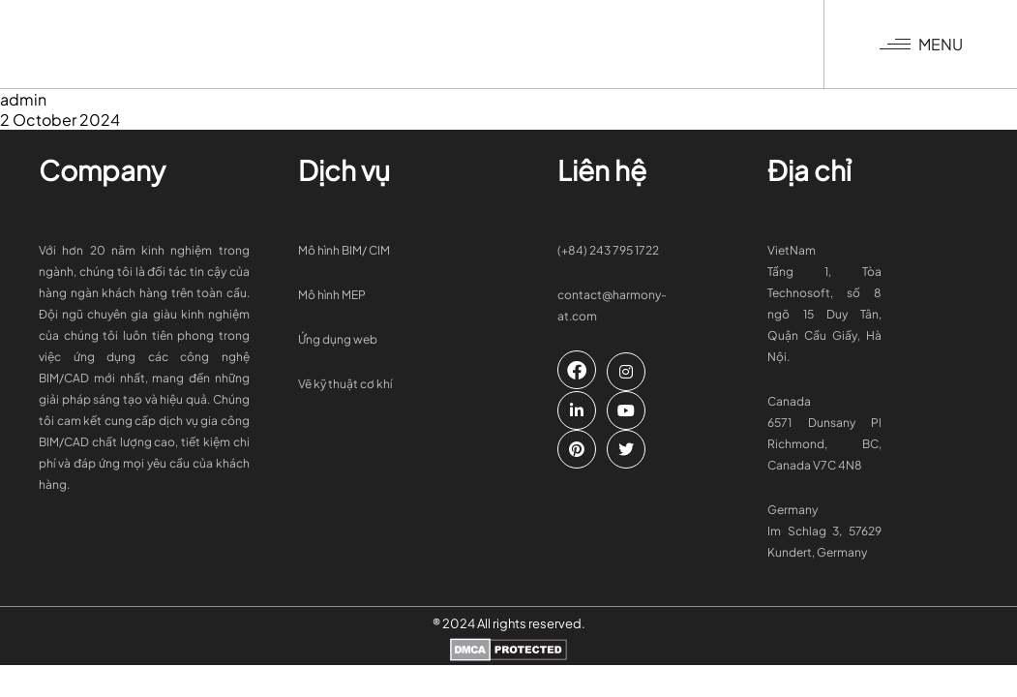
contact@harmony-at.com (612, 305)
